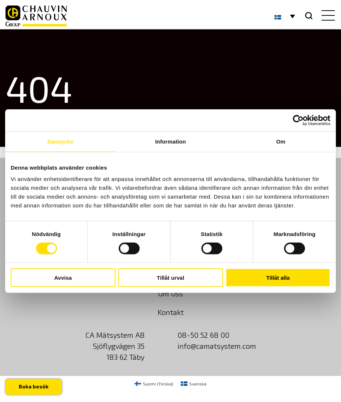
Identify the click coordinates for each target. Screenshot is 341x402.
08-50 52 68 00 (203, 334)
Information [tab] (170, 141)
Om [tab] (280, 141)
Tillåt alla (278, 278)
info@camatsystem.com (216, 345)
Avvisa (63, 278)
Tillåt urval (170, 278)
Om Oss (170, 293)
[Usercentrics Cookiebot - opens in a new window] (298, 120)
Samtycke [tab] (60, 141)
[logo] (36, 16)
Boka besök (34, 386)
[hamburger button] (326, 16)
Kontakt (171, 312)
